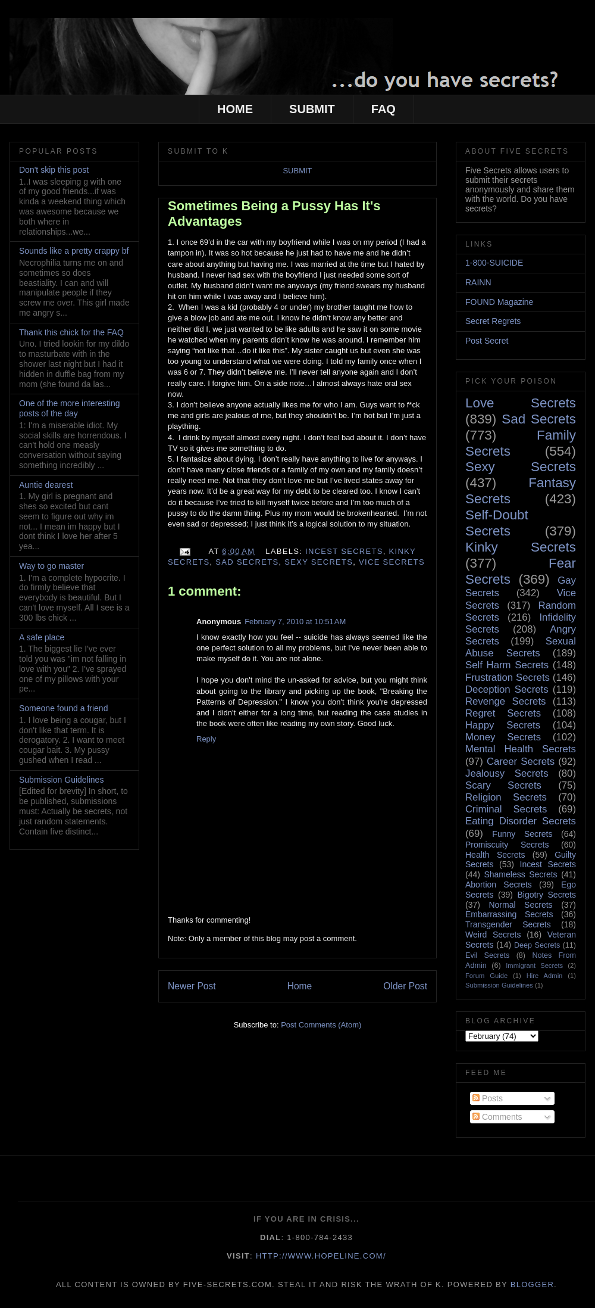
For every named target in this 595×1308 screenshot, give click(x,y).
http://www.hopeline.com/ (321, 1255)
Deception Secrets (507, 689)
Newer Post (192, 986)
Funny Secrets (522, 834)
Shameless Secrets (520, 874)
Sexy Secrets (318, 562)
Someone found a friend (63, 708)
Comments (497, 1117)
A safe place (41, 637)
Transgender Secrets (508, 924)
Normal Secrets (520, 905)
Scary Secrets (503, 785)
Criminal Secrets (506, 809)
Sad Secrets (246, 562)
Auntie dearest (46, 485)
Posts (487, 1098)
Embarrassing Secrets (509, 914)
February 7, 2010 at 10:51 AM (295, 621)
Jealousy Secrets (507, 773)
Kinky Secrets (520, 547)
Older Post (405, 986)
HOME (235, 109)
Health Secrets (495, 854)
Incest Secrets (344, 551)
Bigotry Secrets (546, 894)
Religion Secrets (506, 797)
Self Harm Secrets (507, 665)
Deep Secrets (537, 945)
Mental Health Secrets (520, 749)
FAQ (383, 109)
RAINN (478, 282)
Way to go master (51, 566)
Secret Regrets (493, 321)
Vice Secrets (392, 562)
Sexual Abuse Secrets (520, 647)
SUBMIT (312, 109)
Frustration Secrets (507, 677)
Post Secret (486, 340)
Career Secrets (521, 761)
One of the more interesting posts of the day (69, 408)
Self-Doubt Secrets (496, 522)
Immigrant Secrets (534, 965)
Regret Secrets (503, 713)
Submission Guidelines (61, 779)
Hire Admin (545, 975)
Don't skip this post (54, 170)
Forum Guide (486, 975)
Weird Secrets (493, 934)
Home (299, 986)
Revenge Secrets (505, 701)
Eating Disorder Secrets (520, 821)
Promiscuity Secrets (507, 844)
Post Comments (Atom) (321, 1024)
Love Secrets (520, 402)
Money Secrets (503, 737)
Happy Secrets (502, 725)
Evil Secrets (487, 955)
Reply (206, 738)
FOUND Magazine (499, 302)
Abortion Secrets (498, 884)
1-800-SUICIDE (494, 262)
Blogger (532, 1284)
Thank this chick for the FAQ (71, 332)
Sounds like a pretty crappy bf (74, 251)
